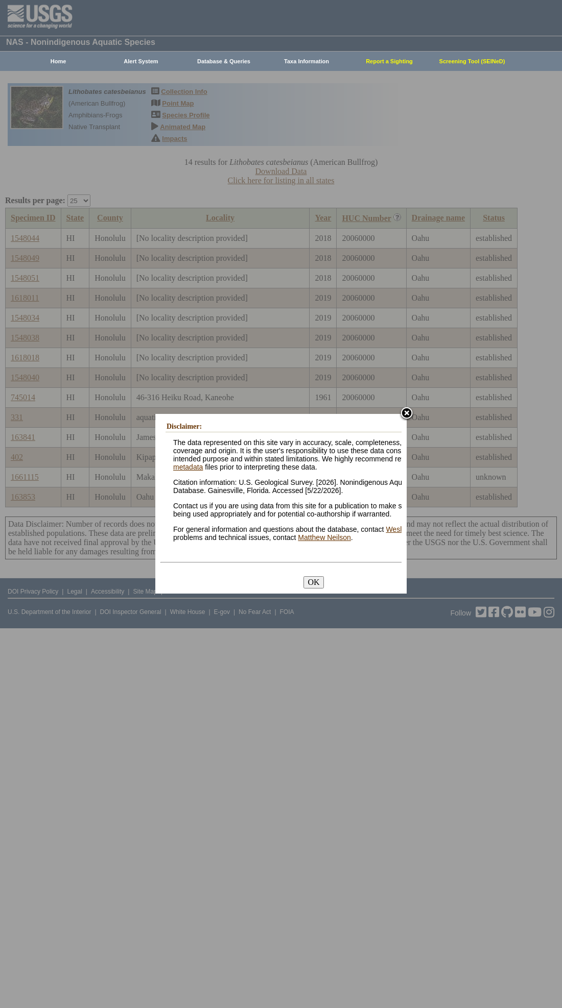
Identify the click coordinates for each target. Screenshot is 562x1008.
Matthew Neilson (324, 537)
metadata (188, 467)
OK (313, 582)
